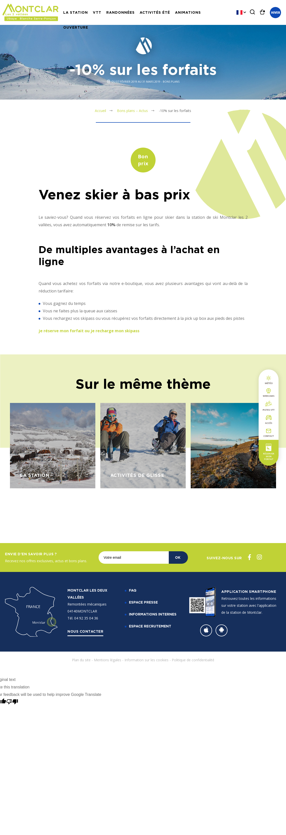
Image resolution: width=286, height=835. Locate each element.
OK (177, 557)
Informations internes (152, 614)
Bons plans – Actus (132, 110)
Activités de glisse (137, 475)
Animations (188, 12)
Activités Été (155, 12)
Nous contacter (85, 631)
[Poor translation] (12, 701)
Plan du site (81, 660)
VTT (97, 12)
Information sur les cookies (146, 660)
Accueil (100, 110)
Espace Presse (143, 602)
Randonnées (120, 12)
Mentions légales (107, 660)
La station (75, 12)
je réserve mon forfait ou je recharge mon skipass (89, 331)
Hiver (275, 12)
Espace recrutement (150, 626)
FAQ (132, 590)
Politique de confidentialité (193, 660)
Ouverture (75, 27)
